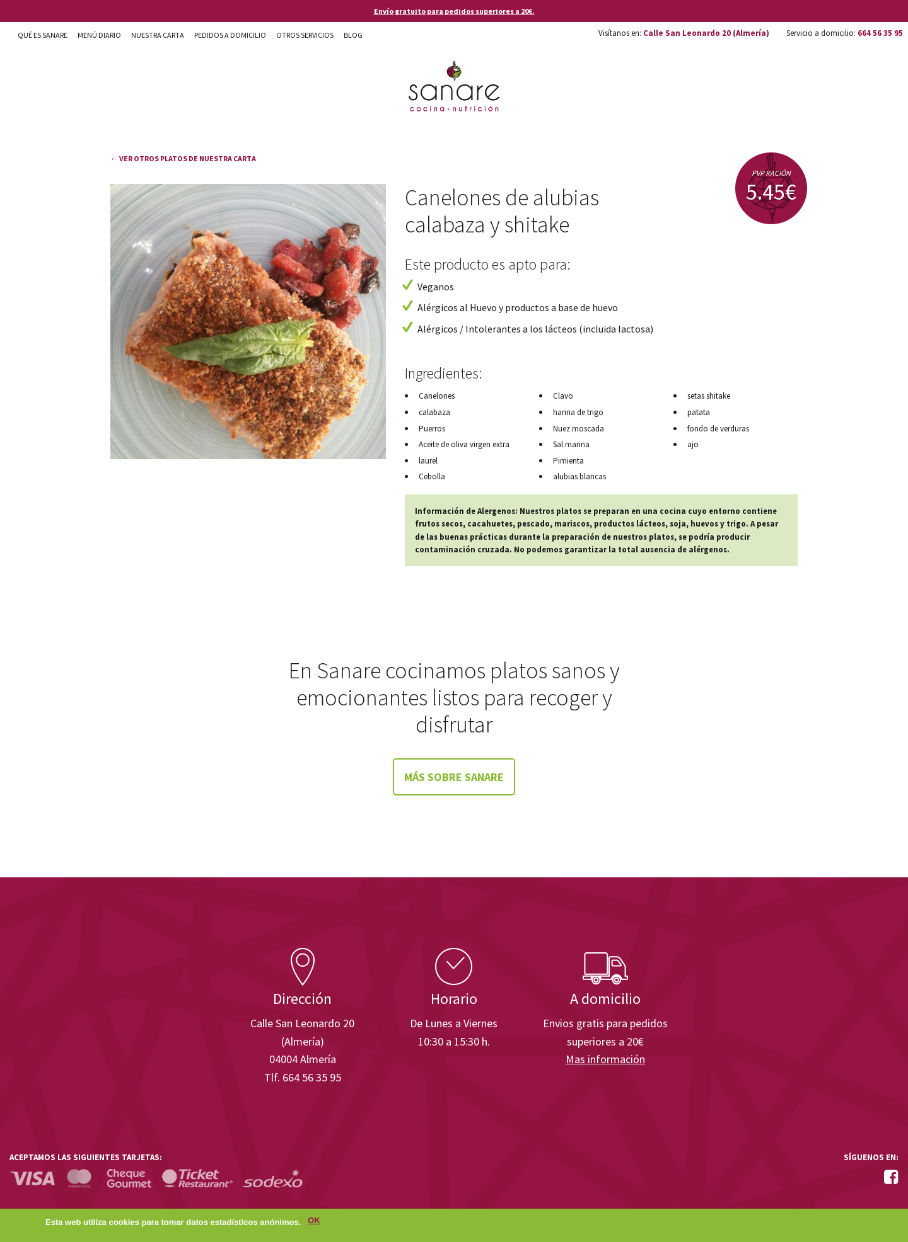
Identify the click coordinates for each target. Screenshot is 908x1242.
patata (698, 412)
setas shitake (708, 395)
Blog (353, 35)
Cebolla (432, 476)
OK (314, 1222)
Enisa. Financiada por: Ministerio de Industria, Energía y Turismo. (850, 912)
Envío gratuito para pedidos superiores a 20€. (454, 11)
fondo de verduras (718, 428)
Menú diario (99, 35)
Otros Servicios (305, 35)
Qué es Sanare (42, 35)
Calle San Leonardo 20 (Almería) (706, 33)
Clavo (563, 395)
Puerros (432, 428)
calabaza (434, 412)
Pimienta (568, 460)
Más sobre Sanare (454, 777)
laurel (428, 460)
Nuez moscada (578, 428)
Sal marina (571, 444)
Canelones (437, 395)
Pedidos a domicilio (230, 35)
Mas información (605, 1059)
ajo (693, 444)
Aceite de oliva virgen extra (464, 444)
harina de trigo (578, 412)
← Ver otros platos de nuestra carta (183, 158)
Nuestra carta (157, 35)
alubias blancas (579, 476)
